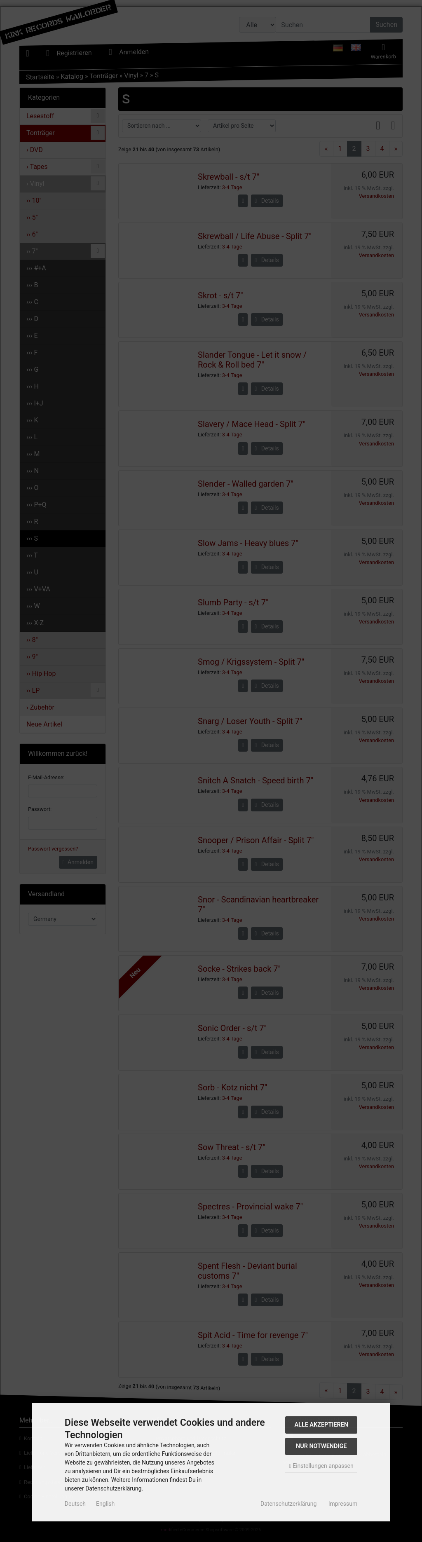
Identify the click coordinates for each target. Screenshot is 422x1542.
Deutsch (75, 1503)
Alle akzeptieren (321, 1424)
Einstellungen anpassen (321, 1465)
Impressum (342, 1503)
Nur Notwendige (321, 1446)
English (105, 1503)
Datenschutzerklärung (288, 1503)
